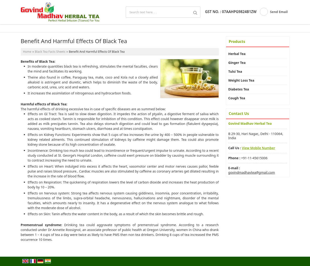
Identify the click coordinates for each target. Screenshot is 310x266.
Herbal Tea (237, 54)
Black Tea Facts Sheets (50, 52)
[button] (258, 148)
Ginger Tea (237, 62)
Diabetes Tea (238, 89)
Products (237, 41)
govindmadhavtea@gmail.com (251, 172)
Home (27, 52)
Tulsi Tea (235, 71)
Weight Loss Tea (241, 80)
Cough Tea (236, 98)
